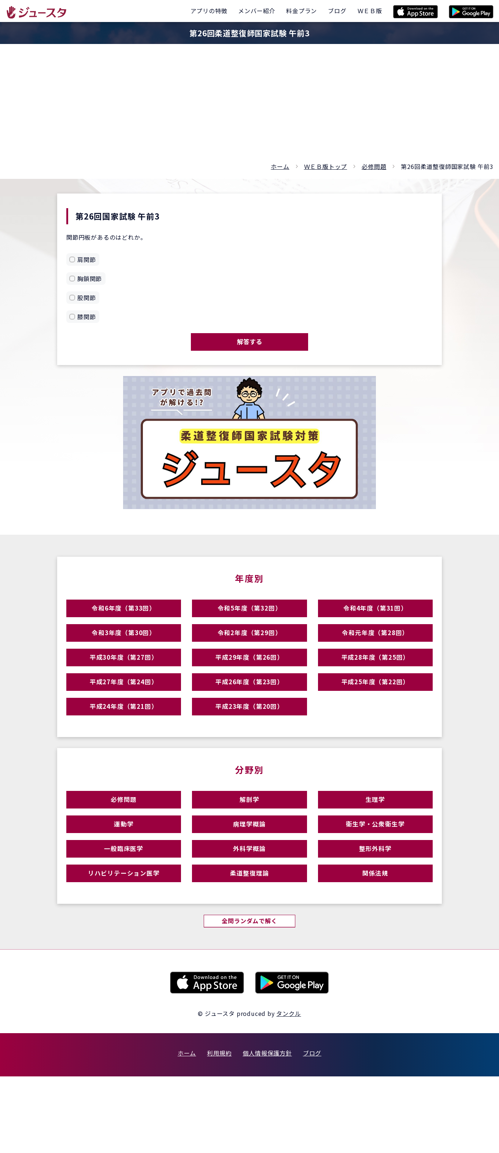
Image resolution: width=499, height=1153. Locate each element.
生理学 (375, 847)
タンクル (288, 1090)
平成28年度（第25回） (375, 683)
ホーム (280, 166)
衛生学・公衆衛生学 (375, 879)
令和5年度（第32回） (249, 619)
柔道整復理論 (249, 943)
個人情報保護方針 (267, 1129)
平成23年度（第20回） (249, 747)
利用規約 (219, 1129)
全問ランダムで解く (249, 996)
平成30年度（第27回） (124, 683)
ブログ (312, 1129)
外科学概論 (249, 911)
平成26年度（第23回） (249, 715)
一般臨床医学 (123, 911)
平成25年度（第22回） (375, 715)
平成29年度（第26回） (249, 683)
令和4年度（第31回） (375, 619)
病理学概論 (249, 879)
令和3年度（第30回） (123, 651)
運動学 (123, 879)
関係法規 (375, 943)
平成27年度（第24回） (124, 715)
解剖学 (249, 847)
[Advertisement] (249, 106)
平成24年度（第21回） (124, 747)
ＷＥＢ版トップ (325, 166)
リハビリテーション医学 (124, 943)
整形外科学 (375, 911)
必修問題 (374, 166)
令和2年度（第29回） (249, 651)
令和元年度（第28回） (375, 651)
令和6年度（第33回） (123, 619)
